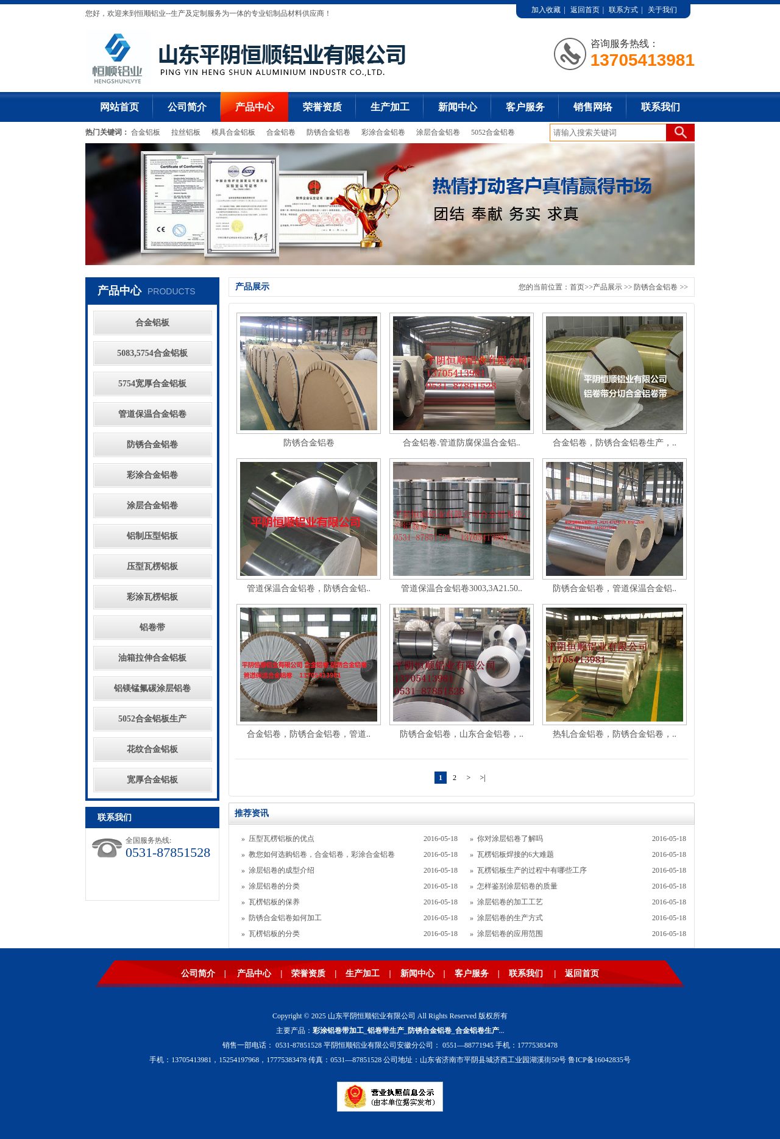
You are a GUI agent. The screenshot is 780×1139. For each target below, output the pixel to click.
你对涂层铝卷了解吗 (510, 838)
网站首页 (119, 107)
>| (482, 777)
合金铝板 (146, 132)
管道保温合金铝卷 (152, 414)
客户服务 (525, 107)
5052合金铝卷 (493, 132)
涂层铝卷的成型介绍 (281, 870)
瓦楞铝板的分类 (274, 933)
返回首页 (585, 9)
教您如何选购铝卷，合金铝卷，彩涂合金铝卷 (322, 854)
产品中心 (254, 107)
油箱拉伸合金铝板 (152, 657)
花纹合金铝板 (152, 749)
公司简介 (187, 107)
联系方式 (623, 9)
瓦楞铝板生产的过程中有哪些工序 (532, 870)
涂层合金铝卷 (438, 132)
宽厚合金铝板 (152, 779)
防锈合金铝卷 (328, 132)
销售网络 (592, 107)
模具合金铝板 (233, 132)
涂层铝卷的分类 (274, 886)
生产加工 (390, 107)
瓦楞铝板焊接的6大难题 (515, 854)
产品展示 (607, 287)
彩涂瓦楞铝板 (152, 596)
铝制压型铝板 (152, 536)
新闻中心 (457, 107)
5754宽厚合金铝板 (152, 383)
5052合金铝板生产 (152, 718)
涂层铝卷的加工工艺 (510, 902)
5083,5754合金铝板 (152, 353)
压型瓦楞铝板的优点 (281, 838)
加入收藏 (546, 9)
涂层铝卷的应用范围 (510, 933)
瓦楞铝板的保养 (274, 902)
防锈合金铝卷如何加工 (285, 918)
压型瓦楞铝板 (152, 566)
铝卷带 (152, 627)
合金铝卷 (281, 132)
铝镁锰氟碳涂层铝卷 (152, 688)
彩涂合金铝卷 (383, 132)
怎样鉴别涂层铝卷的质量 (517, 886)
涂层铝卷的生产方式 (510, 918)
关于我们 (662, 9)
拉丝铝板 (186, 132)
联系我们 (660, 107)
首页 (577, 287)
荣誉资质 (322, 107)
